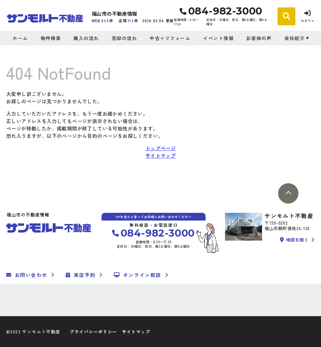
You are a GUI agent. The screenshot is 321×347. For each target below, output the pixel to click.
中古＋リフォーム (170, 38)
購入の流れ (86, 38)
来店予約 (80, 274)
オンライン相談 (137, 274)
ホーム (20, 38)
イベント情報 (218, 38)
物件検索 (51, 38)
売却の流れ (124, 38)
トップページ (160, 148)
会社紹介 (294, 38)
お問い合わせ (26, 274)
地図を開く (294, 240)
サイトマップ (160, 155)
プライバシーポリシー (93, 331)
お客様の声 (259, 38)
